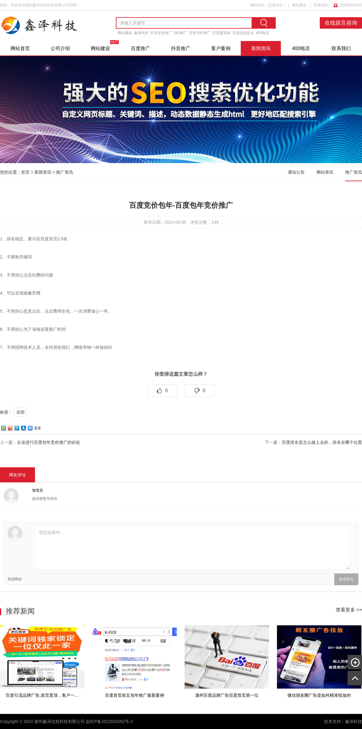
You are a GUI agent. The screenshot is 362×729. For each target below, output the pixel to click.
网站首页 (20, 48)
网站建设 (299, 5)
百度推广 (140, 48)
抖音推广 (180, 48)
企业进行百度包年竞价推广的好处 (48, 442)
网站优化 (257, 5)
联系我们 (321, 5)
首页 (25, 172)
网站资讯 (324, 172)
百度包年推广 (200, 33)
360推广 (180, 33)
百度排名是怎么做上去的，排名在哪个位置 (322, 442)
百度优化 (275, 5)
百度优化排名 (243, 33)
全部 (20, 412)
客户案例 (220, 48)
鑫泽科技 (141, 33)
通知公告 (296, 172)
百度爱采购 (221, 33)
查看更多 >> (349, 609)
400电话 (262, 33)
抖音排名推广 (161, 33)
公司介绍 (60, 48)
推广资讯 (64, 172)
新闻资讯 (261, 48)
